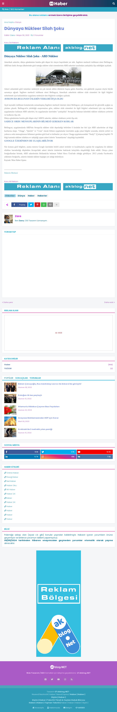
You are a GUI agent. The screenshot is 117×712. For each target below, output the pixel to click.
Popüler (8, 378)
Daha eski (108, 302)
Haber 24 (9, 493)
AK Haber (9, 489)
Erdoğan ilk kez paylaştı (30, 395)
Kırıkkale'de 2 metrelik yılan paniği (35, 429)
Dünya (18, 22)
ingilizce (29, 686)
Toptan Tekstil (52, 702)
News (59, 694)
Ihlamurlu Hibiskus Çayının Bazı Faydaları (39, 406)
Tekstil (50, 700)
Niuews (35, 694)
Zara (18, 216)
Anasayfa (38, 707)
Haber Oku (10, 485)
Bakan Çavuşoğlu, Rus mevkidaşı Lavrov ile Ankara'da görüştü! (49, 384)
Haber (31, 195)
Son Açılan (21, 378)
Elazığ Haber (11, 477)
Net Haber (10, 481)
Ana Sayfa (9, 22)
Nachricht (44, 694)
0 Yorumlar (38, 35)
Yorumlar (35, 378)
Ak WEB (58, 332)
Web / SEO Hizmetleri (13, 9)
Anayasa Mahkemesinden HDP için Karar (38, 418)
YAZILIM (58, 368)
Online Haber (11, 472)
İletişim (67, 707)
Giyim (54, 697)
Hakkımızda (53, 707)
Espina (66, 694)
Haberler (42, 195)
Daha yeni (8, 302)
